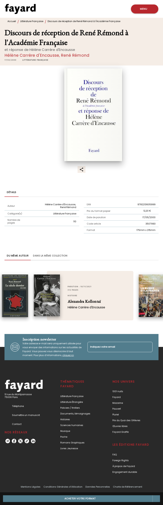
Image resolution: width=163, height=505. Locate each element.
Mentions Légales (30, 486)
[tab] (11, 192)
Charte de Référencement (127, 486)
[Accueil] (20, 9)
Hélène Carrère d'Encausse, (32, 55)
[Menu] (145, 9)
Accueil (11, 21)
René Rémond (75, 55)
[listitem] (7, 441)
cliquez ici (68, 355)
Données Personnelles (97, 486)
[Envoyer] (148, 347)
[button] (35, 60)
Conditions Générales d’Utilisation (62, 486)
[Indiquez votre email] (115, 347)
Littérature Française (31, 21)
